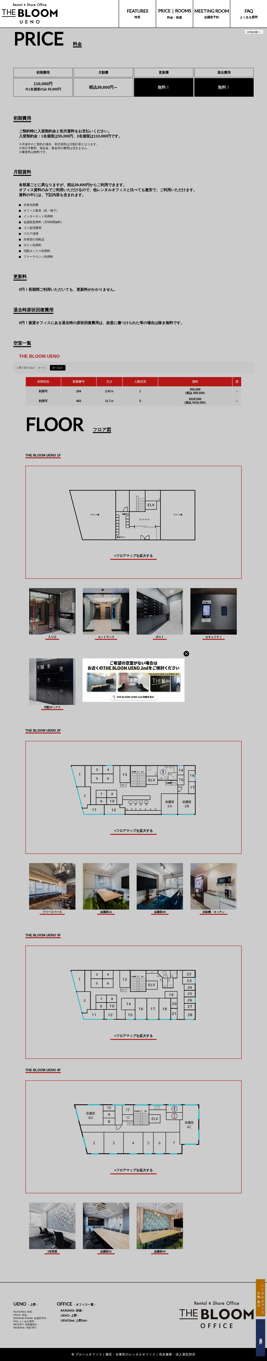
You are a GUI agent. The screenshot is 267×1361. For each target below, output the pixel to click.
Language (252, 31)
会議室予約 (211, 13)
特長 (137, 13)
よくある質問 (249, 13)
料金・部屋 (174, 13)
